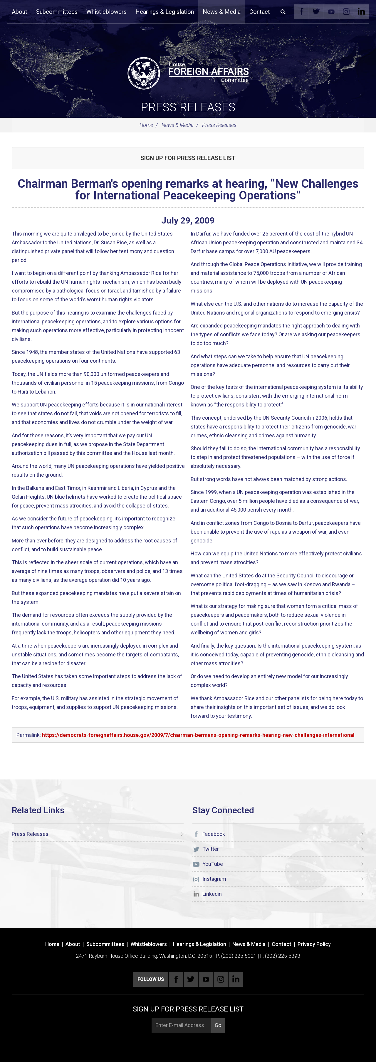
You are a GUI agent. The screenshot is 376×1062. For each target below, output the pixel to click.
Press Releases (188, 107)
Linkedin (361, 11)
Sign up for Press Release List (188, 158)
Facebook (301, 11)
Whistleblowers (106, 11)
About (19, 11)
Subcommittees (57, 11)
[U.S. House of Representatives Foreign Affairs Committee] (188, 72)
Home (146, 125)
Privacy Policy (314, 944)
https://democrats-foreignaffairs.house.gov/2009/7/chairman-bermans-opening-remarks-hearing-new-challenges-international (198, 735)
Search (283, 11)
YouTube (331, 11)
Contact (259, 11)
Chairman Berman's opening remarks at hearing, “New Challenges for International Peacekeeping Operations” (188, 189)
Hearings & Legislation (164, 11)
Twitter (316, 11)
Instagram (346, 11)
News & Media (222, 11)
